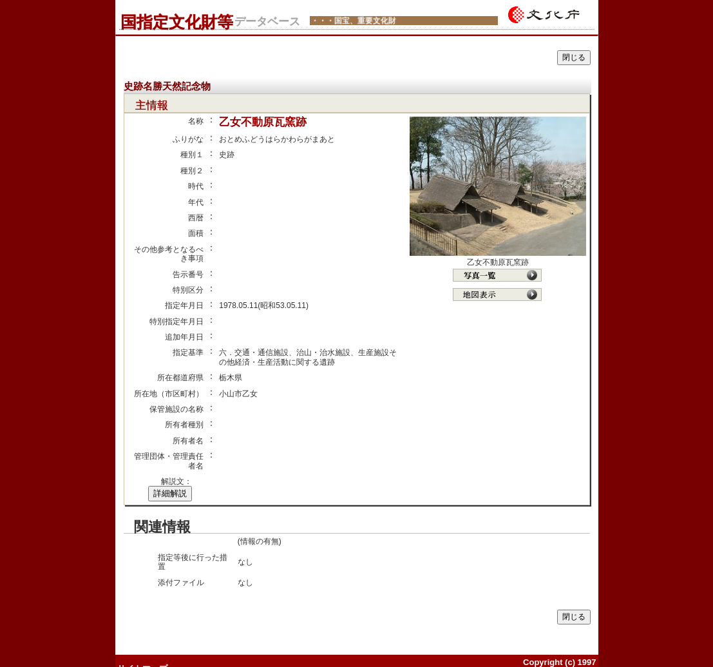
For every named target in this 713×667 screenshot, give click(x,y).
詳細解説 (170, 493)
